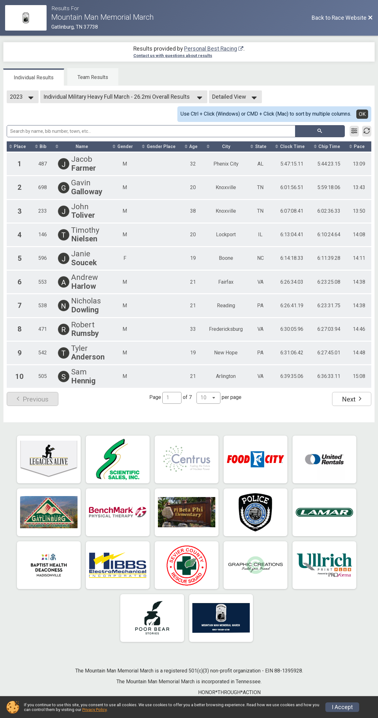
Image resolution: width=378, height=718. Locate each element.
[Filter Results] (354, 131)
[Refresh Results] (366, 131)
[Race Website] (28, 18)
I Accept (342, 707)
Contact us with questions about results (172, 55)
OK (362, 114)
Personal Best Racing (210, 49)
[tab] (33, 77)
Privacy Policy (94, 709)
